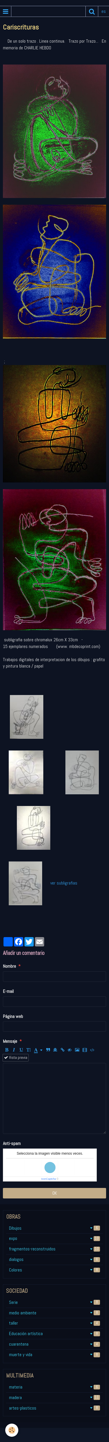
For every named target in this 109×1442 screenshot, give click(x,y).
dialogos (54, 1259)
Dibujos (54, 1228)
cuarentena (54, 1344)
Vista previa (15, 1057)
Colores (54, 1270)
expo (54, 1238)
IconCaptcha (48, 1178)
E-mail (8, 991)
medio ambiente (54, 1313)
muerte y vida (54, 1354)
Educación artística (54, 1333)
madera (54, 1397)
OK (54, 1193)
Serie (54, 1302)
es (103, 11)
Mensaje (10, 1041)
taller (54, 1323)
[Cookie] (11, 1430)
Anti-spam (12, 1143)
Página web (13, 1016)
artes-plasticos (54, 1408)
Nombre (9, 966)
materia (54, 1387)
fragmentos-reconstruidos (54, 1249)
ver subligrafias (62, 883)
